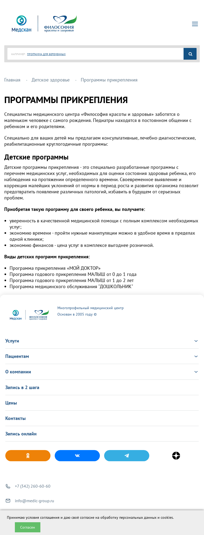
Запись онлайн (21, 434)
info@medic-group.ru (34, 500)
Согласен (27, 527)
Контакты (15, 418)
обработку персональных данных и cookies (136, 517)
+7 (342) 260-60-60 (32, 486)
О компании (102, 372)
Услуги (102, 341)
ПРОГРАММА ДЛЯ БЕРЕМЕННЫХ (46, 54)
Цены (11, 403)
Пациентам (102, 356)
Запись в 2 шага (22, 387)
